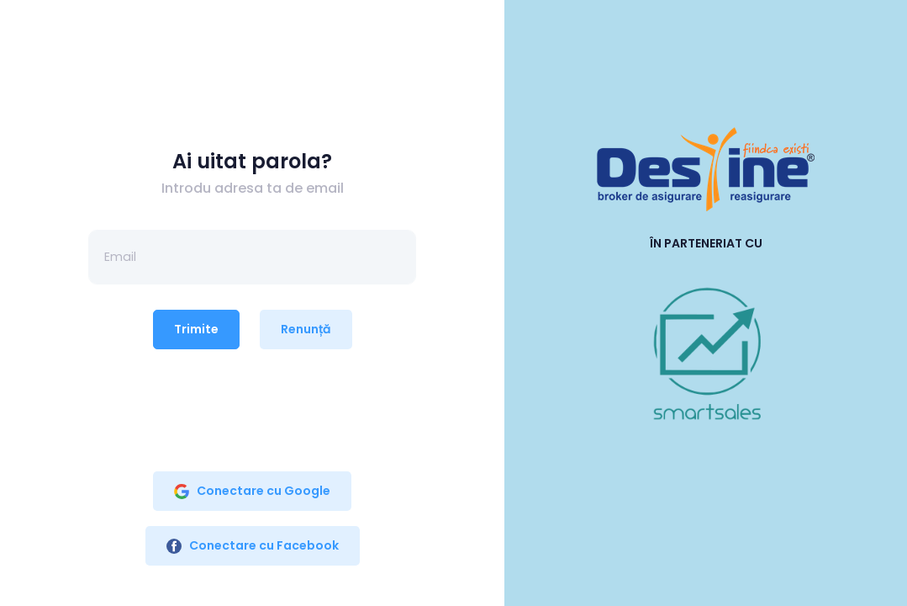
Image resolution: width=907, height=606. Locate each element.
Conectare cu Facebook (252, 545)
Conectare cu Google (252, 490)
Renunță (306, 329)
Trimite (196, 329)
